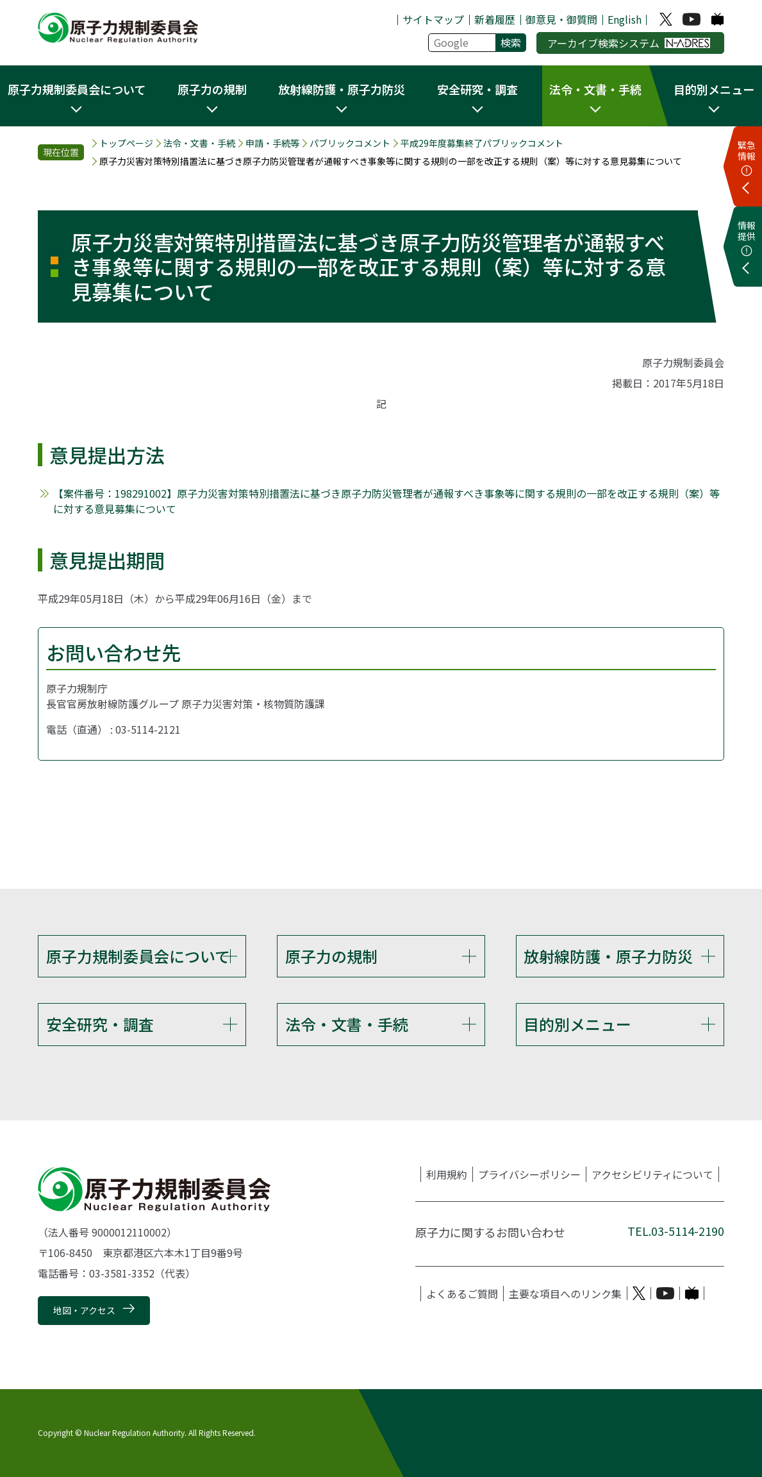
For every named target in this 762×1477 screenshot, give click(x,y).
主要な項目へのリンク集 (565, 1293)
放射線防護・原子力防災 (608, 956)
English (625, 19)
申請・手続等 (272, 143)
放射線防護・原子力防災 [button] (341, 89)
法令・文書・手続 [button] (595, 89)
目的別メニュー (577, 1024)
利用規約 (446, 1174)
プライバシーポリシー (529, 1174)
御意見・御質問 (561, 19)
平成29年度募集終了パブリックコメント (482, 143)
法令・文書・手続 (199, 143)
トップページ (126, 143)
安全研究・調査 (100, 1024)
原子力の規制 (331, 956)
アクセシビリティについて (652, 1174)
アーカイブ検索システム (629, 43)
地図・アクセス (84, 1310)
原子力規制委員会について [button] (76, 89)
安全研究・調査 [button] (477, 89)
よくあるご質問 (462, 1293)
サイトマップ (433, 19)
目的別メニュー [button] (714, 89)
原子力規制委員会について (138, 956)
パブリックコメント (350, 143)
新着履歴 (494, 19)
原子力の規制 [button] (212, 89)
